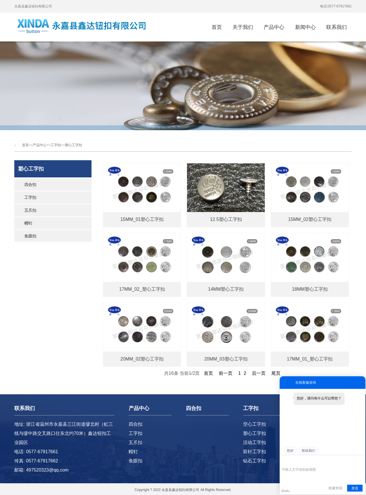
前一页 (225, 373)
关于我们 (242, 27)
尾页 (276, 373)
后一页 (259, 373)
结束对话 (335, 488)
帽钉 (28, 223)
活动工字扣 (254, 442)
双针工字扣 (254, 451)
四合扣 (30, 184)
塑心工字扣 (73, 145)
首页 (217, 27)
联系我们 (336, 27)
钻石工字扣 (254, 460)
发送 (354, 488)
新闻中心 (305, 27)
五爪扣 (30, 210)
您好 (290, 451)
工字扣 (56, 145)
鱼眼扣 (30, 236)
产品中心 (274, 27)
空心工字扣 (254, 424)
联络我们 (308, 451)
